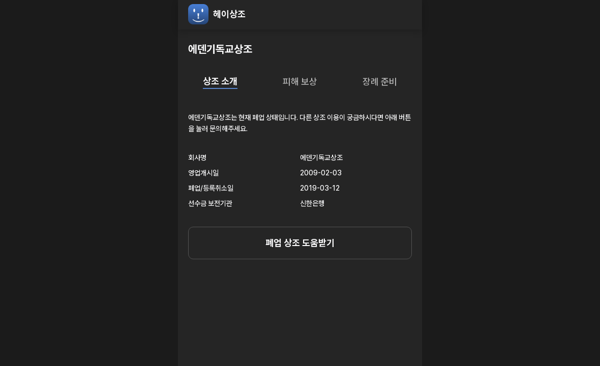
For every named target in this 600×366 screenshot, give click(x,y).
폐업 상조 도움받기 (300, 242)
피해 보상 (300, 81)
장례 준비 (380, 81)
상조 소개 (220, 81)
